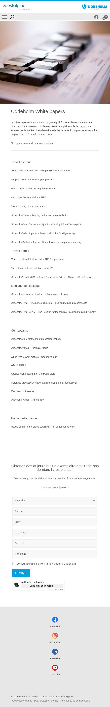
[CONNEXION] (96, 16)
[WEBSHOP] (105, 16)
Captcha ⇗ (56, 589)
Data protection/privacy (46, 700)
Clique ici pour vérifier (42, 585)
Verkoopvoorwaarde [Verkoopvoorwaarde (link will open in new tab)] (21, 700)
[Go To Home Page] (17, 7)
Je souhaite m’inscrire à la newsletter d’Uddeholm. (47, 563)
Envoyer (21, 573)
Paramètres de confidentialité (75, 700)
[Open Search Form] (12, 16)
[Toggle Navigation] (4, 16)
